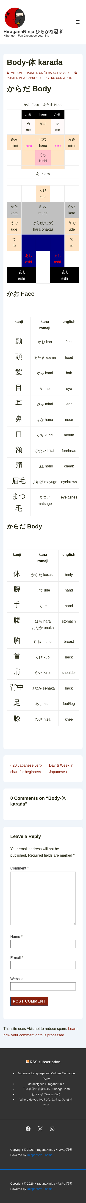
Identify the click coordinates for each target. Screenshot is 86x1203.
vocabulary (31, 78)
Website (17, 979)
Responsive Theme (40, 1155)
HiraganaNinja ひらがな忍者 (33, 31)
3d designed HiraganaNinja (46, 1084)
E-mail (15, 958)
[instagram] (52, 1128)
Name (15, 937)
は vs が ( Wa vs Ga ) (46, 1094)
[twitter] (40, 1128)
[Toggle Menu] (78, 22)
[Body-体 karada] (58, 73)
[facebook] (28, 1128)
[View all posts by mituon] (14, 73)
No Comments (61, 78)
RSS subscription (45, 1062)
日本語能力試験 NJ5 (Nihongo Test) (46, 1089)
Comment (19, 868)
